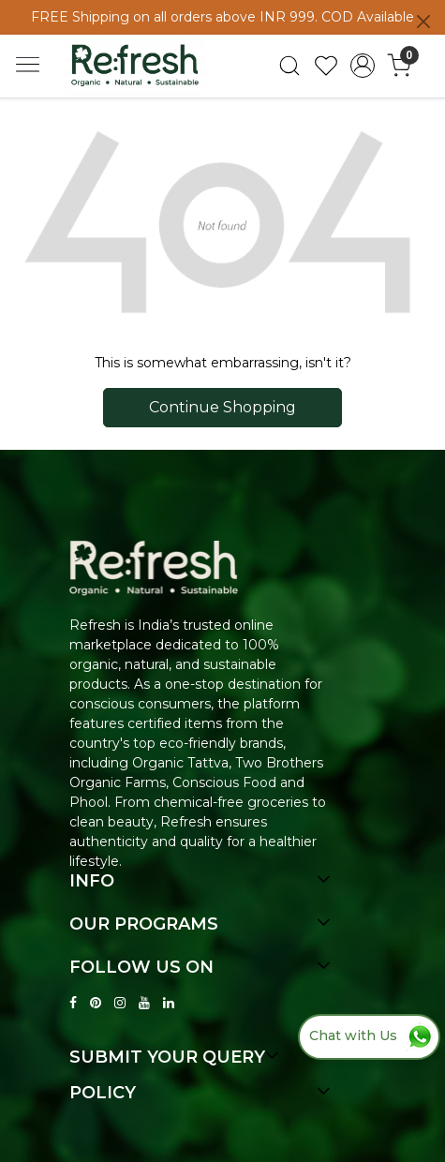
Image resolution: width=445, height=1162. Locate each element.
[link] (290, 65)
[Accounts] (362, 65)
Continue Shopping (222, 407)
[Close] (423, 21)
